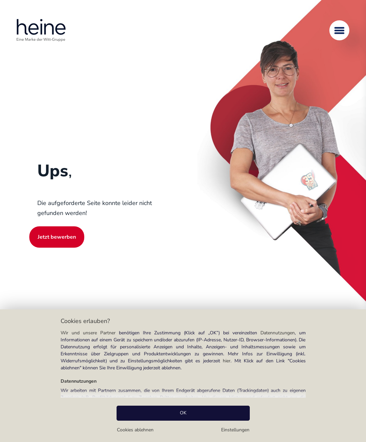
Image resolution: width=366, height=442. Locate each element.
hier (226, 361)
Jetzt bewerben (57, 237)
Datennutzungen (277, 333)
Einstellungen (235, 430)
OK (183, 413)
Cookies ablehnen (135, 430)
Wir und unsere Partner (88, 333)
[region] (183, 375)
